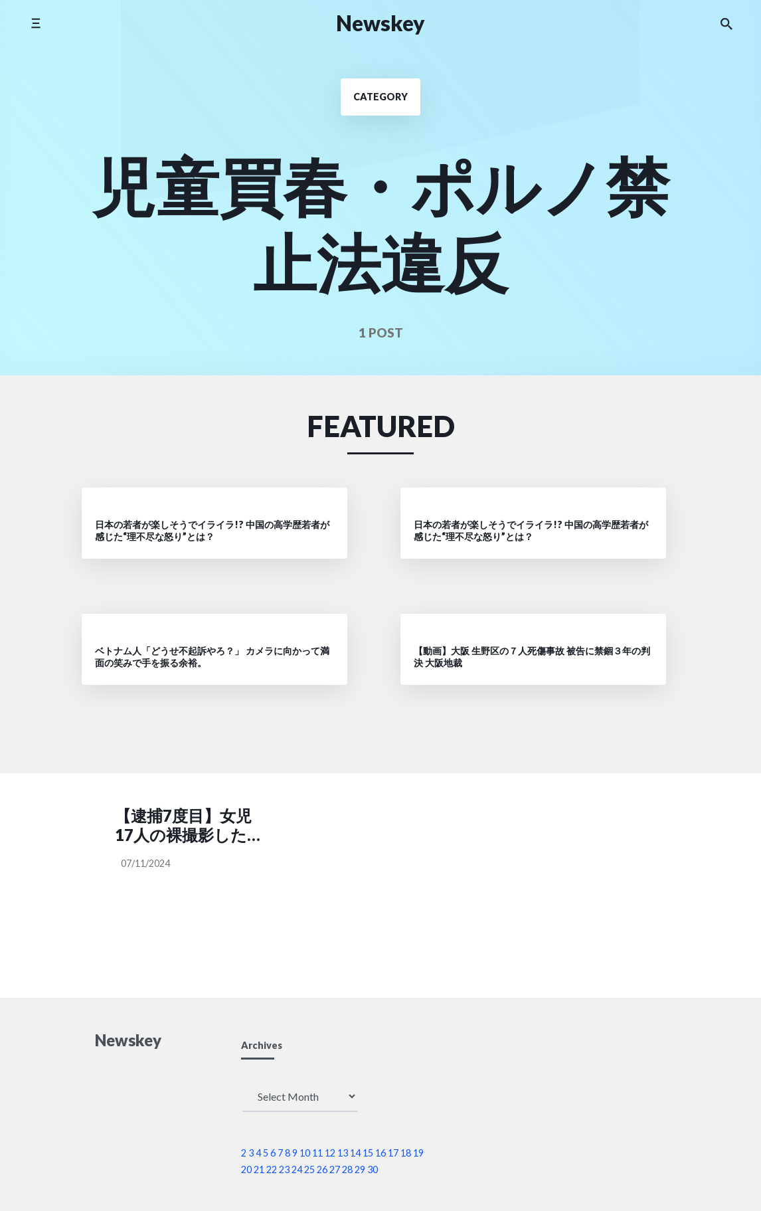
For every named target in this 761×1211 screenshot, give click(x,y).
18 (405, 1153)
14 (355, 1153)
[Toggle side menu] (35, 23)
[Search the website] (726, 23)
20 (246, 1169)
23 (284, 1169)
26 (322, 1169)
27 (334, 1169)
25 (309, 1169)
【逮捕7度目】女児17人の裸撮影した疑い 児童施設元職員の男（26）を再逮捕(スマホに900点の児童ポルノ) (189, 825)
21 (259, 1169)
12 (330, 1153)
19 (418, 1153)
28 (347, 1169)
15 (368, 1153)
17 (393, 1153)
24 (297, 1169)
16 (380, 1153)
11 (317, 1153)
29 (360, 1169)
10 (304, 1153)
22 (271, 1169)
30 (372, 1169)
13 (342, 1153)
